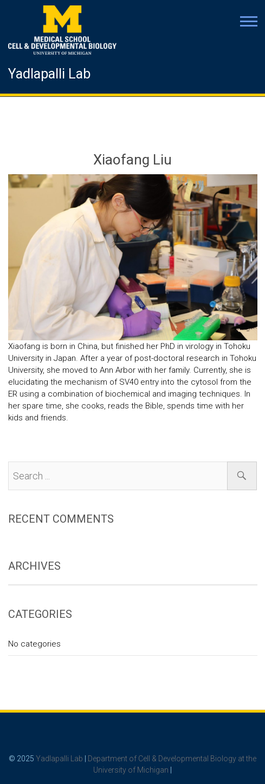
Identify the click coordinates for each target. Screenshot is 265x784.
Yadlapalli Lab (49, 74)
